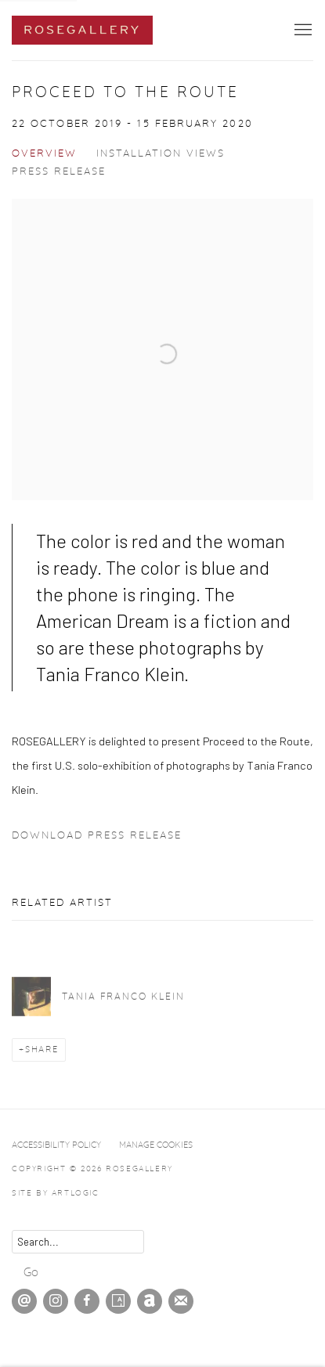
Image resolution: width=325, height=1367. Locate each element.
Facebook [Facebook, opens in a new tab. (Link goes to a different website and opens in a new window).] (86, 1301)
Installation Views (160, 154)
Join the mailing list (180, 1301)
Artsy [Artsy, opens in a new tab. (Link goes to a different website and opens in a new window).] (118, 1301)
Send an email (24, 1301)
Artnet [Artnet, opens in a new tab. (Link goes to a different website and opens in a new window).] (149, 1301)
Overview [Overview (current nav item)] (44, 154)
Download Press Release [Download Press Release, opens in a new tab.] (97, 836)
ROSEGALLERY (82, 30)
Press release (59, 172)
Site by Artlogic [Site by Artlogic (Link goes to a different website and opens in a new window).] (55, 1193)
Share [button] (42, 1049)
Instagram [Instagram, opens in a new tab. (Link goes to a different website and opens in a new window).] (55, 1301)
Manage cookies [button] (156, 1145)
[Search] (78, 1241)
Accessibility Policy (56, 1145)
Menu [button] (301, 30)
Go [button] (30, 1273)
